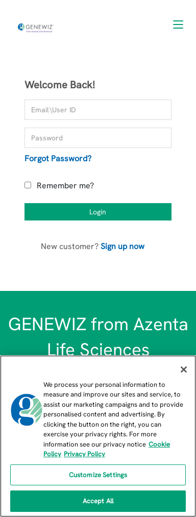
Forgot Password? (57, 158)
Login (97, 211)
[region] (98, 436)
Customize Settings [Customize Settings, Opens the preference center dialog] (98, 475)
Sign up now (122, 246)
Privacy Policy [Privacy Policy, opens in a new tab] (84, 454)
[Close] (184, 369)
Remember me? (65, 185)
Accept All (98, 501)
